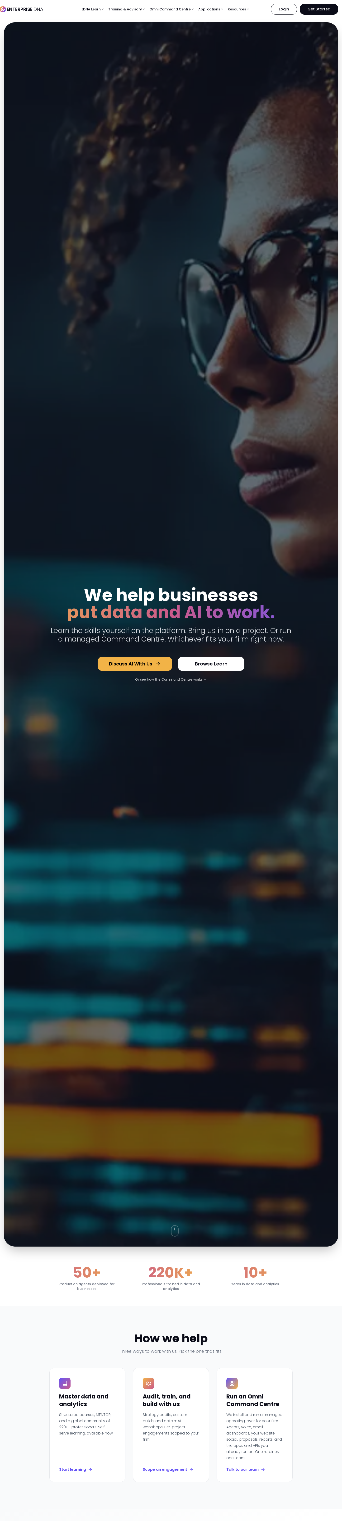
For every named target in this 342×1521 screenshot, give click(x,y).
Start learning (76, 1469)
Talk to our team (245, 1469)
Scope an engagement (168, 1469)
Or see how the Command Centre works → (171, 679)
